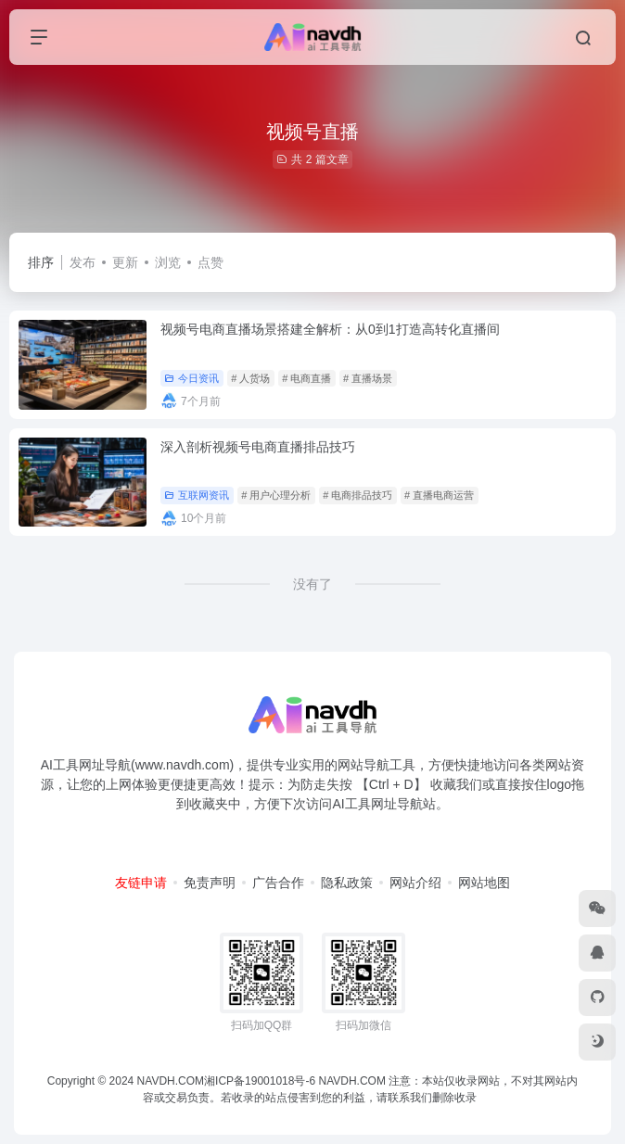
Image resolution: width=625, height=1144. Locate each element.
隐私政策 (347, 882)
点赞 (210, 262)
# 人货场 (250, 378)
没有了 (312, 584)
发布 (83, 262)
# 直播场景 (367, 378)
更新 (125, 262)
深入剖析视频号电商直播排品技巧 (257, 446)
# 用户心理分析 (276, 495)
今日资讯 (191, 378)
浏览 (168, 262)
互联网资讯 (196, 495)
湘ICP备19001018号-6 (259, 1080)
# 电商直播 (306, 378)
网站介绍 (415, 882)
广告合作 (278, 882)
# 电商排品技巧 (357, 495)
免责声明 (210, 882)
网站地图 (484, 882)
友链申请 (141, 882)
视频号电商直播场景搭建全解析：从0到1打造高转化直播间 (330, 329)
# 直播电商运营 (439, 495)
